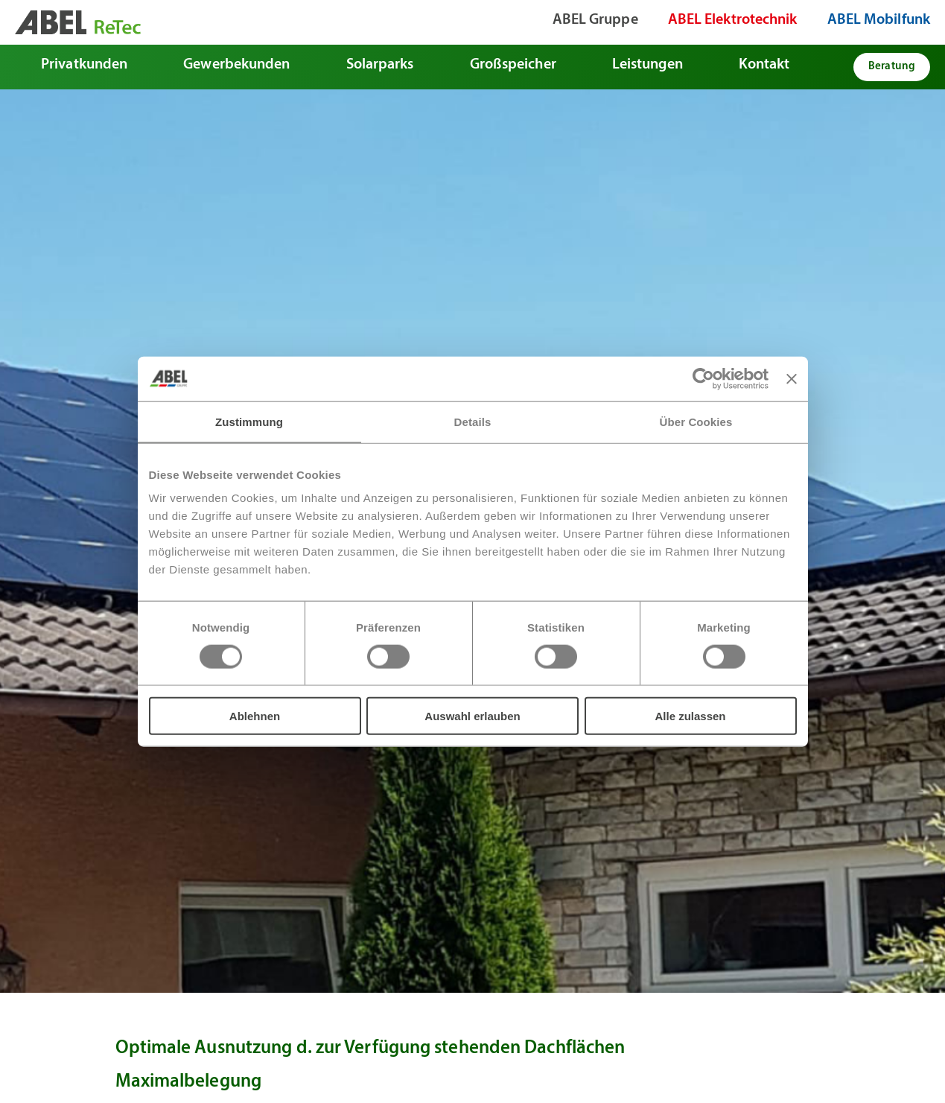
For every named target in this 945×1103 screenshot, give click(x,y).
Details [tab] (472, 421)
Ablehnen (254, 716)
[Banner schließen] (791, 378)
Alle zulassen (690, 716)
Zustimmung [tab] (249, 421)
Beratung (891, 66)
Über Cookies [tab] (696, 421)
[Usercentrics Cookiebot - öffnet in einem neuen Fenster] (703, 378)
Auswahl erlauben (472, 716)
